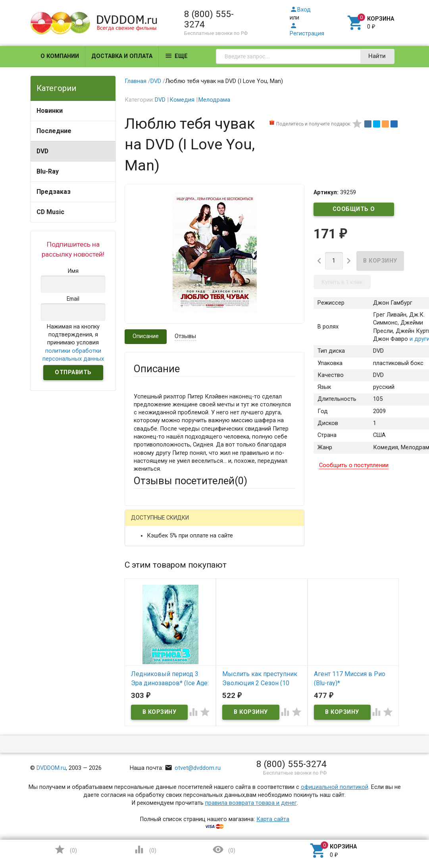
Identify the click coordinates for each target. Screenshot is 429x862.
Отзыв (142, 673)
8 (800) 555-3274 (209, 19)
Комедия (181, 100)
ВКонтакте (232, 523)
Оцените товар (154, 660)
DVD (42, 151)
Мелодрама (214, 100)
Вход (300, 9)
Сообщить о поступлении (354, 211)
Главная (135, 81)
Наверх (396, 823)
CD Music (50, 212)
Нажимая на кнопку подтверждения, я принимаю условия (73, 342)
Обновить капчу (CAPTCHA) (233, 792)
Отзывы (185, 336)
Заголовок (148, 630)
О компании (59, 56)
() (65, 849)
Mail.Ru (184, 523)
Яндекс (159, 536)
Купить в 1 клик (342, 282)
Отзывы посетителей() (190, 481)
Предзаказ (54, 191)
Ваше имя (147, 563)
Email (141, 593)
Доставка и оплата (121, 56)
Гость (144, 522)
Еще (176, 56)
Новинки (50, 110)
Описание (146, 336)
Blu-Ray (48, 171)
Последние (54, 131)
